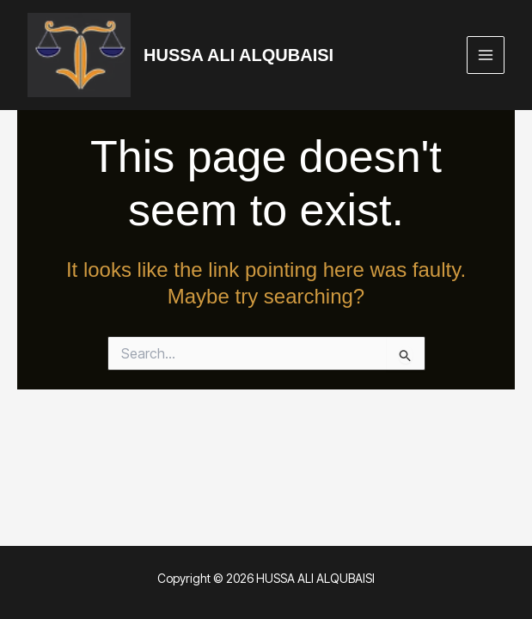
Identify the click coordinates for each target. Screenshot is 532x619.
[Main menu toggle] (486, 55)
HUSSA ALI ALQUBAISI (238, 55)
